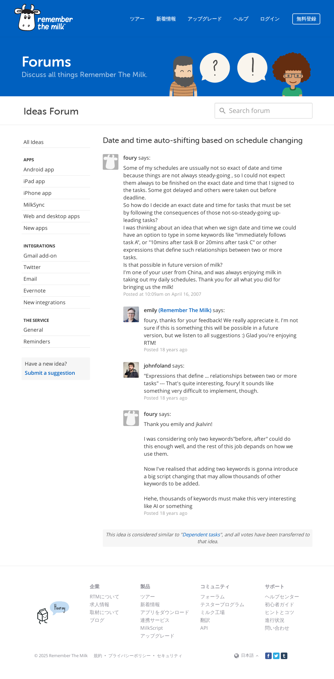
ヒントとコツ (279, 612)
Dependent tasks (201, 534)
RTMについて (104, 596)
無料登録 (306, 19)
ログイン (270, 19)
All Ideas (33, 142)
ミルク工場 (212, 612)
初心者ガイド (279, 604)
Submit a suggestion (50, 372)
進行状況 (274, 620)
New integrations (44, 302)
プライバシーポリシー (129, 655)
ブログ (97, 620)
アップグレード (205, 19)
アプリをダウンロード (164, 612)
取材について (104, 612)
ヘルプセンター (282, 596)
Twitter (32, 267)
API (204, 627)
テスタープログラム (222, 604)
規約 (98, 655)
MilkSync (34, 204)
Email (30, 278)
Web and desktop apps (51, 216)
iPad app (34, 181)
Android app (38, 169)
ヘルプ (241, 19)
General (33, 329)
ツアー (137, 19)
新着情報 (166, 19)
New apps (35, 227)
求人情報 (99, 604)
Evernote (34, 290)
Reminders (36, 341)
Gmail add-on (40, 255)
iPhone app (37, 193)
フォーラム (212, 596)
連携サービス (155, 620)
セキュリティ (169, 655)
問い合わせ (277, 627)
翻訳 (205, 620)
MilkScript (151, 627)
